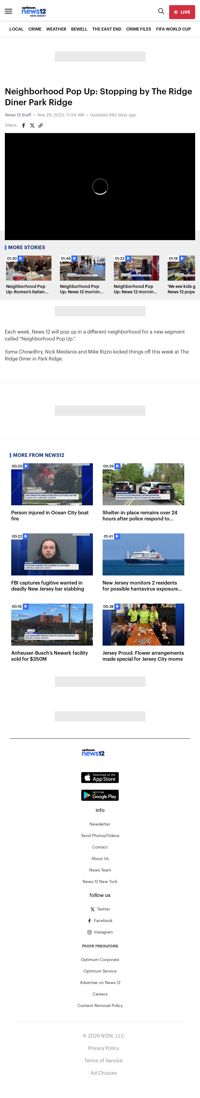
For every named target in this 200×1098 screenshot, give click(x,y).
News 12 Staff (18, 115)
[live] (182, 12)
